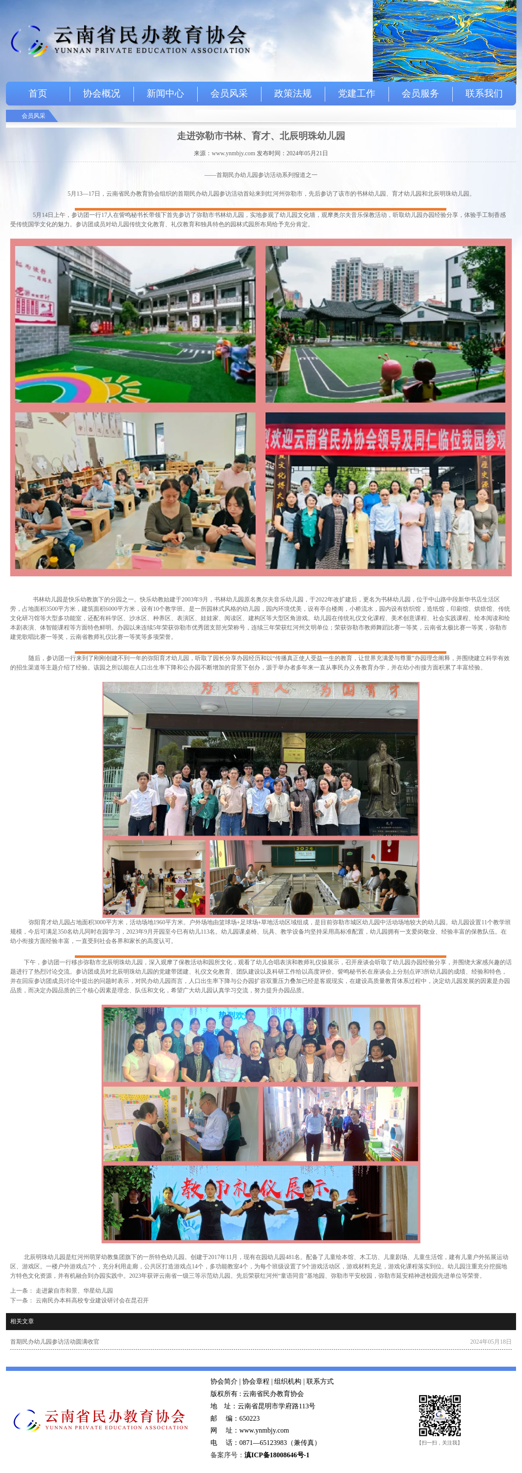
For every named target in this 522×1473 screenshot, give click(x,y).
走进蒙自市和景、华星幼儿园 (73, 1291)
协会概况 (101, 93)
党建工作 (356, 93)
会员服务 (420, 93)
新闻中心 (165, 93)
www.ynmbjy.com (233, 153)
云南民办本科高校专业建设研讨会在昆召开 (91, 1300)
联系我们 (484, 93)
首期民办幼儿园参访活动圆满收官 (54, 1342)
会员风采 (229, 93)
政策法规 (293, 93)
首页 (37, 93)
